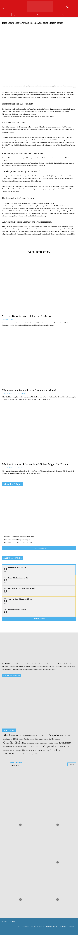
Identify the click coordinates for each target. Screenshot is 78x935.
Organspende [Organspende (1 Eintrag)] (39, 746)
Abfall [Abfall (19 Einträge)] (6, 735)
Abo (38, 15)
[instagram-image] (20, 787)
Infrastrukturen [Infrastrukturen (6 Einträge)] (33, 743)
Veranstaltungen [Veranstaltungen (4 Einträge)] (28, 754)
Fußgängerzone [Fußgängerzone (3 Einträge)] (29, 739)
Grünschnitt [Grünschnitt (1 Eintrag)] (57, 739)
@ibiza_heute (16, 763)
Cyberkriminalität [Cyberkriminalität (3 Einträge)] (29, 735)
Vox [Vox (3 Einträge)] (37, 754)
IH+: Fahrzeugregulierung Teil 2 (14, 393)
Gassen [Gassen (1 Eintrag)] (46, 739)
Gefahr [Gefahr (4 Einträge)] (51, 739)
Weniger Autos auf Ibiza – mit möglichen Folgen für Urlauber (35, 464)
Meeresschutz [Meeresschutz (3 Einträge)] (17, 746)
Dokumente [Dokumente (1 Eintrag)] (44, 735)
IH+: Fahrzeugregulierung (12, 467)
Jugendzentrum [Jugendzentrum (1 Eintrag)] (43, 743)
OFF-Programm (7, 319)
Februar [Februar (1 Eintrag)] (21, 739)
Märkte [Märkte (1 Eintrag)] (33, 746)
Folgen (71, 764)
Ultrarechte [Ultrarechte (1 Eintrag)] (19, 754)
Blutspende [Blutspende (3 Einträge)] (14, 735)
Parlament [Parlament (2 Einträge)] (62, 746)
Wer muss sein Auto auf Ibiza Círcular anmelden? (29, 390)
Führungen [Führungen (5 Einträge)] (39, 739)
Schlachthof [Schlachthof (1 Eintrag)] (6, 750)
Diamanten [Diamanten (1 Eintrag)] (38, 735)
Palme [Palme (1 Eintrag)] (56, 746)
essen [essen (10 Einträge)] (15, 739)
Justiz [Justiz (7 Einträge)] (51, 743)
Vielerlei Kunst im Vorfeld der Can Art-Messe (27, 316)
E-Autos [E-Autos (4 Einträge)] (67, 735)
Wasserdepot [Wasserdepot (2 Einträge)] (42, 754)
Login (14, 15)
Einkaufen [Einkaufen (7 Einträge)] (7, 739)
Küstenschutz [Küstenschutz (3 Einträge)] (7, 746)
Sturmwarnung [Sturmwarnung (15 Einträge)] (29, 750)
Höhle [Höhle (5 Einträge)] (24, 743)
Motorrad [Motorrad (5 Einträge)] (26, 746)
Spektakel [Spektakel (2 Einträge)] (18, 750)
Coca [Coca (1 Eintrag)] (21, 735)
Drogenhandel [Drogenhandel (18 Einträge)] (56, 735)
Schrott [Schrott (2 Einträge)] (12, 750)
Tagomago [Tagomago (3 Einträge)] (41, 750)
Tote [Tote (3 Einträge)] (47, 750)
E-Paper (62, 15)
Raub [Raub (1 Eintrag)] (68, 746)
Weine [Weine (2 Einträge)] (49, 754)
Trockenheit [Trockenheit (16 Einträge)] (9, 753)
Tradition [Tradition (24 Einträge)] (55, 750)
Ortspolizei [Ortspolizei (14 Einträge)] (48, 746)
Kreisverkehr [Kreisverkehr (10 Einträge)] (65, 743)
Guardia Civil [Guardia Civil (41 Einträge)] (11, 742)
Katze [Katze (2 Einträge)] (56, 743)
